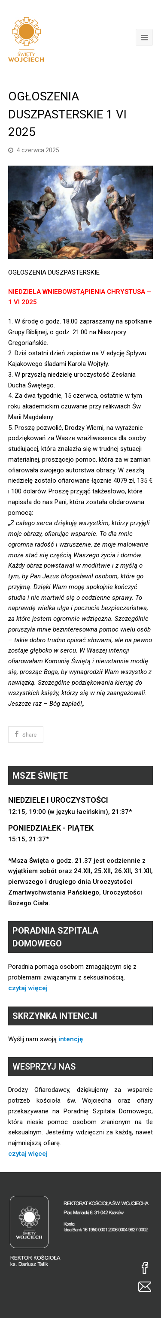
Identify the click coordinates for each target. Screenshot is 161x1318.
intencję (70, 1039)
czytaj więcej (28, 988)
